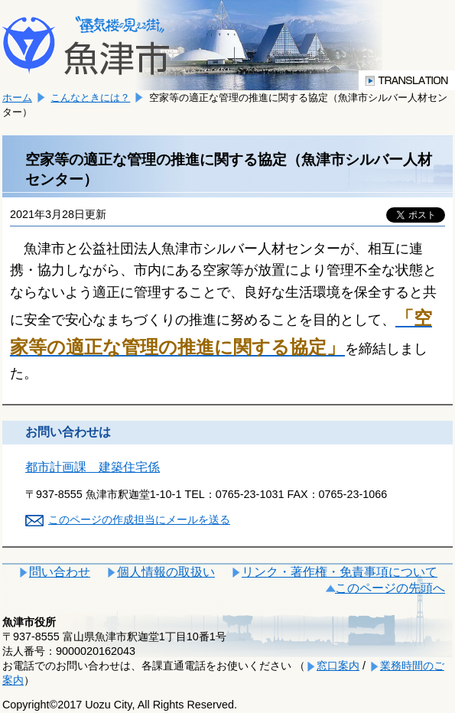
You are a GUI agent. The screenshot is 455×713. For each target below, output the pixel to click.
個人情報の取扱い (166, 571)
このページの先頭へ (390, 587)
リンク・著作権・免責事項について (339, 571)
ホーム (17, 97)
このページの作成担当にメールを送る (139, 519)
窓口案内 (338, 665)
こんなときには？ (90, 97)
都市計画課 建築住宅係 (92, 467)
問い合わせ (59, 571)
